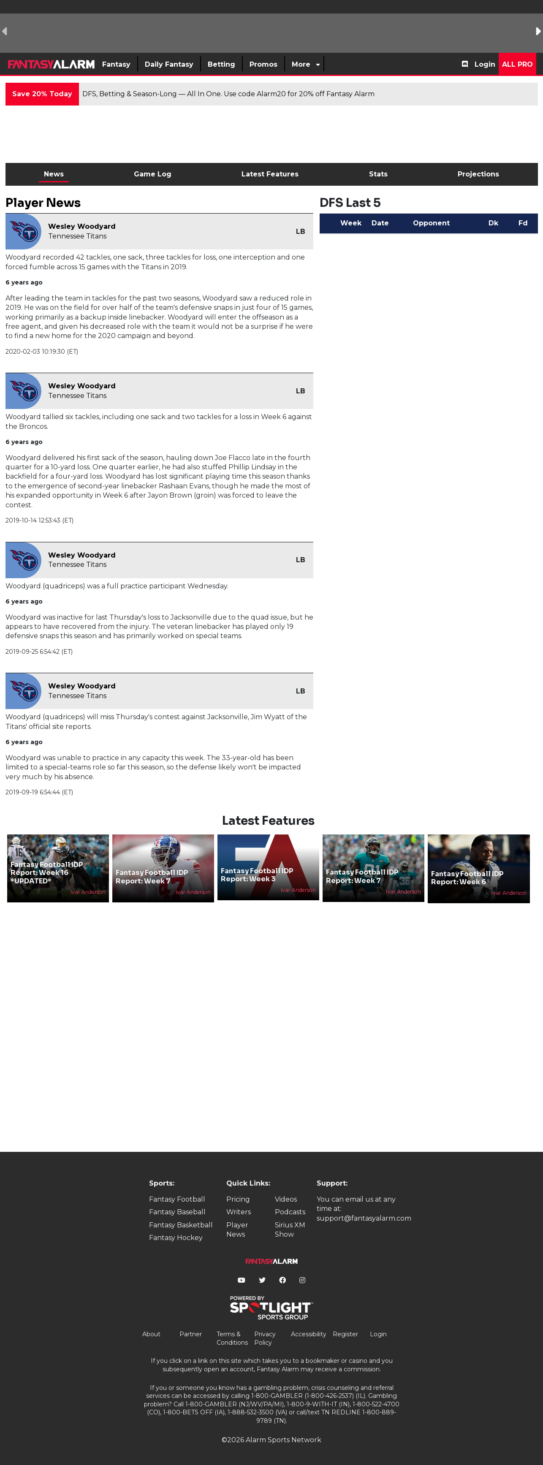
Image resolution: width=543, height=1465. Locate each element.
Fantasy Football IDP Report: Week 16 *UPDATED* (47, 872)
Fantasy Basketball (181, 1225)
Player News (237, 1229)
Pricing (238, 1199)
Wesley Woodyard (82, 226)
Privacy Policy (265, 1338)
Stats (378, 174)
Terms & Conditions (232, 1338)
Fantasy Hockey (176, 1238)
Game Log (152, 174)
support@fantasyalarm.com (364, 1218)
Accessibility (308, 1334)
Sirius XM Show (290, 1229)
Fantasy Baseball (177, 1212)
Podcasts (290, 1212)
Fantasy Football (177, 1199)
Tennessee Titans (77, 236)
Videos (286, 1199)
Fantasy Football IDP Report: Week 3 (257, 875)
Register (345, 1334)
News (54, 174)
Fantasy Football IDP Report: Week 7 (152, 876)
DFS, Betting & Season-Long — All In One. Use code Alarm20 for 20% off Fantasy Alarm (228, 94)
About (151, 1334)
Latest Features (270, 174)
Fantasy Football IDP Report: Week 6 (467, 877)
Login (485, 64)
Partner (190, 1334)
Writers (238, 1212)
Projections (478, 174)
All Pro (517, 64)
